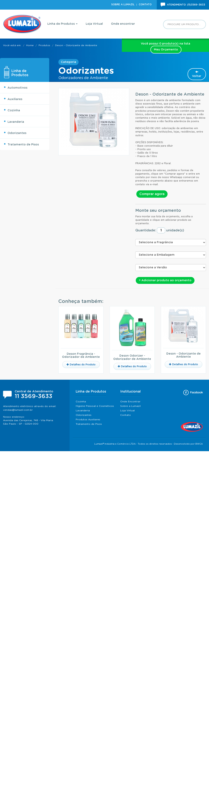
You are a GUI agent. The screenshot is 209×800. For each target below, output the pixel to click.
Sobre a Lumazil (123, 4)
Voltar (196, 74)
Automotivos (15, 87)
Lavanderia (14, 121)
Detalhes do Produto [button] (81, 364)
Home (30, 45)
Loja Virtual (94, 23)
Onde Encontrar (130, 401)
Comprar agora (152, 194)
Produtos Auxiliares (88, 419)
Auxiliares (13, 99)
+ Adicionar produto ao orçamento (165, 280)
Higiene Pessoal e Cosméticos (95, 406)
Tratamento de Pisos (21, 144)
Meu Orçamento (166, 49)
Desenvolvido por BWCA (188, 444)
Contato (145, 4)
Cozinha (12, 110)
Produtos (44, 45)
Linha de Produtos (62, 23)
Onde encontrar (123, 23)
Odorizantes (15, 133)
